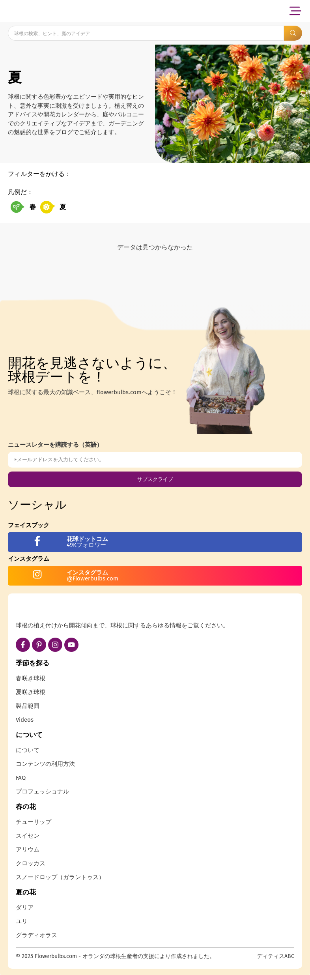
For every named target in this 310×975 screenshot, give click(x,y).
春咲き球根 (30, 678)
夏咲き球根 (30, 692)
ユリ (22, 921)
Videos (25, 719)
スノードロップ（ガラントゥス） (60, 877)
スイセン (27, 835)
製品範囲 (27, 705)
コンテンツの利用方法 (45, 763)
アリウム (27, 849)
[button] (295, 11)
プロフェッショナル (42, 791)
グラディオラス (36, 935)
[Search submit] (293, 33)
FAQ (21, 777)
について (27, 750)
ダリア (25, 907)
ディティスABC (275, 956)
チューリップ (33, 821)
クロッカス (30, 863)
